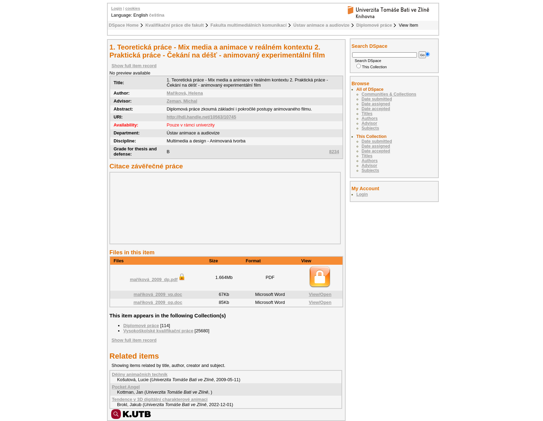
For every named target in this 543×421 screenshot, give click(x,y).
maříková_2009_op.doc (157, 302)
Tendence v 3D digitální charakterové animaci (159, 399)
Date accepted (376, 108)
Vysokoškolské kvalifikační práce (158, 330)
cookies (132, 8)
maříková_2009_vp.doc (158, 294)
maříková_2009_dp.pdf (158, 279)
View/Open (320, 294)
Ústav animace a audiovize (321, 25)
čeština (156, 15)
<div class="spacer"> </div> (223, 208)
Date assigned (376, 104)
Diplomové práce (374, 25)
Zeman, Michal (182, 101)
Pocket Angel (126, 386)
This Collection (371, 67)
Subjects (370, 128)
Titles (367, 113)
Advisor (369, 123)
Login (116, 8)
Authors (370, 118)
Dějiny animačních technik (140, 374)
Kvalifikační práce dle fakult (174, 25)
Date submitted (377, 99)
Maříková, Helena (185, 93)
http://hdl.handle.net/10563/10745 (201, 117)
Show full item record (134, 65)
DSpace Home (124, 25)
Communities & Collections (389, 94)
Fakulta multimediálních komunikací (249, 25)
